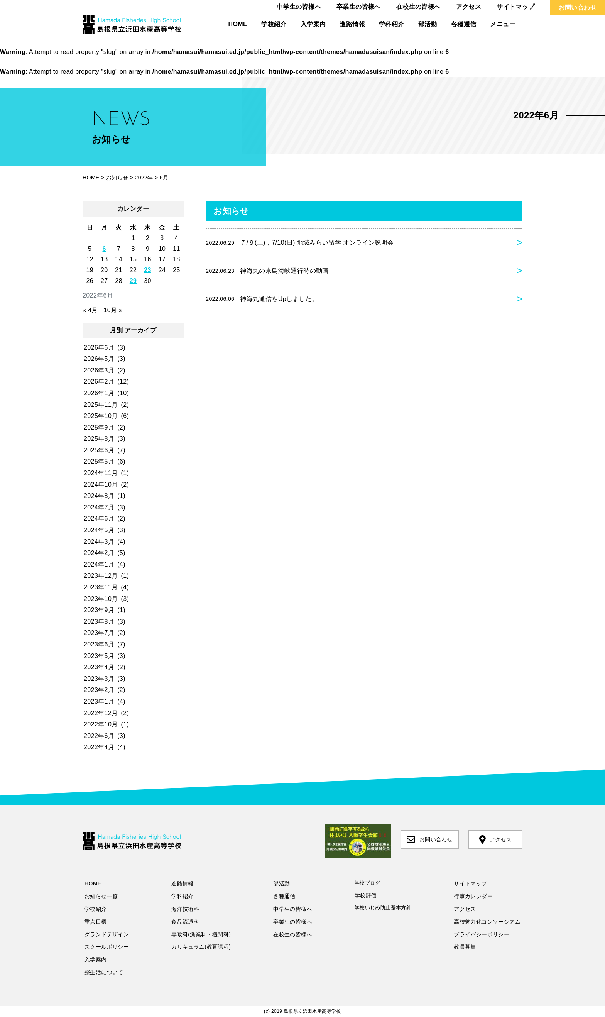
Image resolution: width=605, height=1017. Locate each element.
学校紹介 (274, 24)
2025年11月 (101, 404)
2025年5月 (99, 461)
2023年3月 (99, 678)
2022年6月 (99, 736)
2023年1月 (99, 701)
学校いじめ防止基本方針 (383, 907)
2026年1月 (99, 393)
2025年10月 (101, 416)
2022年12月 (101, 713)
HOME (238, 24)
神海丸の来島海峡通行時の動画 (267, 271)
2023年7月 (99, 632)
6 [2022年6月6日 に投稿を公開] (104, 248)
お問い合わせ (578, 7)
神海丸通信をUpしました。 (262, 298)
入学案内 (313, 24)
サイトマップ (515, 6)
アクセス (469, 6)
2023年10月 (101, 599)
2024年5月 (99, 530)
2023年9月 (99, 610)
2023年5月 (99, 656)
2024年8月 (99, 495)
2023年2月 (99, 690)
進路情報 (352, 24)
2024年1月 (99, 564)
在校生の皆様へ (418, 6)
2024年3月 (99, 541)
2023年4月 (99, 667)
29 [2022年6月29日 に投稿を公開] (133, 281)
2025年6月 (99, 450)
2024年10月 (101, 484)
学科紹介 (391, 24)
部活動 (427, 24)
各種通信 (464, 24)
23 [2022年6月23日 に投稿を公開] (147, 270)
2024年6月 (99, 518)
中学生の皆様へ (299, 6)
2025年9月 (99, 427)
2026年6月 (99, 347)
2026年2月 (99, 381)
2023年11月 (101, 587)
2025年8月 (99, 438)
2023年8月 (99, 621)
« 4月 (90, 310)
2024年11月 (101, 473)
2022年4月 (99, 747)
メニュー (502, 24)
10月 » (112, 310)
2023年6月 (99, 644)
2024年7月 (99, 507)
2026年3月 (99, 370)
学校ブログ (367, 883)
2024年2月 (99, 553)
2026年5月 (99, 358)
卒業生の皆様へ (358, 6)
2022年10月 (101, 724)
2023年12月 (101, 575)
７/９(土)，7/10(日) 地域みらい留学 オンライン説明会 (300, 243)
